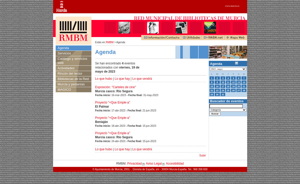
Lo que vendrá (142, 78)
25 (228, 90)
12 (233, 82)
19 (233, 86)
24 (223, 90)
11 (228, 82)
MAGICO (64, 89)
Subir (202, 155)
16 (217, 86)
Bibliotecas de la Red (73, 79)
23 (217, 90)
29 (211, 94)
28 (244, 90)
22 (211, 90)
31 (223, 94)
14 (244, 82)
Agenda (63, 48)
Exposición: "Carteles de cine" (115, 87)
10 (223, 82)
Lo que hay (122, 78)
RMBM (110, 42)
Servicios (64, 53)
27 (238, 90)
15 (211, 86)
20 (238, 86)
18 (228, 86)
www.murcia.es (232, 6)
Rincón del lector (70, 73)
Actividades (66, 68)
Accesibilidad (175, 163)
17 (223, 86)
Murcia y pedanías (71, 84)
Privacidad (134, 163)
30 (217, 94)
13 (238, 82)
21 (244, 86)
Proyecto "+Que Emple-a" (112, 102)
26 (233, 90)
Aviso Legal (154, 163)
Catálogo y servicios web (72, 61)
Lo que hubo (103, 78)
